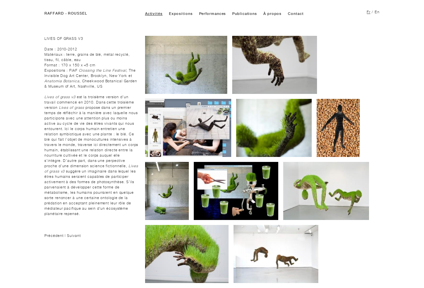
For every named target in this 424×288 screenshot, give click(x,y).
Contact (295, 14)
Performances (212, 14)
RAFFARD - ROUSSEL (65, 13)
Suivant (73, 235)
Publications (244, 14)
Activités (154, 14)
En (377, 12)
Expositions (181, 14)
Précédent (54, 235)
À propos (272, 14)
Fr (368, 12)
